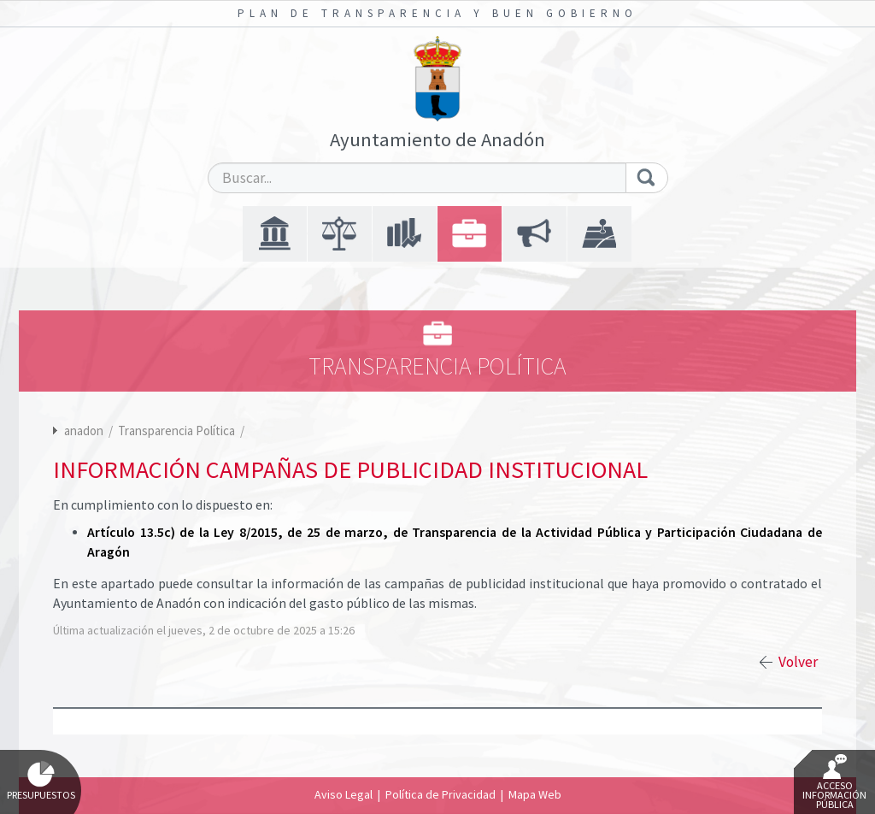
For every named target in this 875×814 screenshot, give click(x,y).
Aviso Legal (343, 794)
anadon (83, 430)
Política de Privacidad (440, 794)
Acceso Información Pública (834, 782)
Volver (798, 661)
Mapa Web (534, 794)
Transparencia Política (178, 430)
